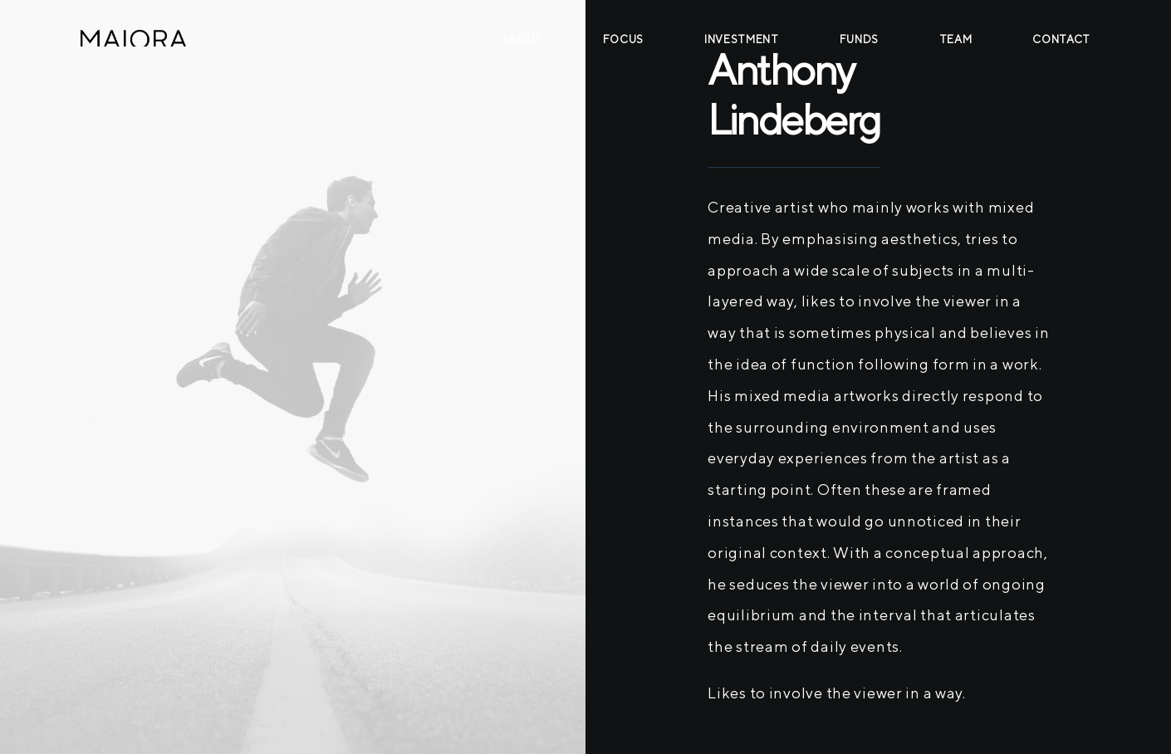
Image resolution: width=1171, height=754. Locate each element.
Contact (1061, 39)
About (521, 39)
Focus (623, 39)
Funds (859, 39)
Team (956, 39)
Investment (741, 39)
